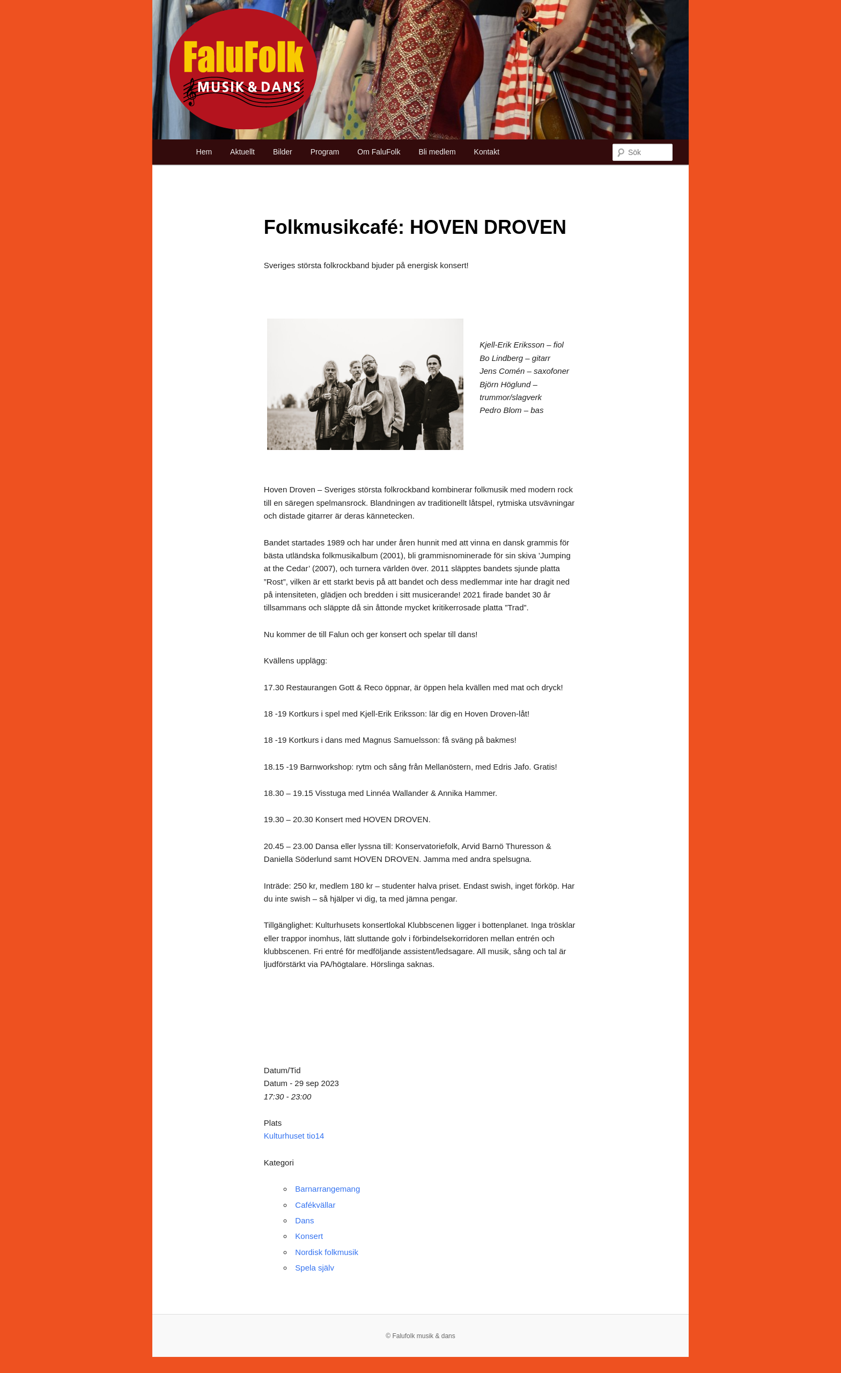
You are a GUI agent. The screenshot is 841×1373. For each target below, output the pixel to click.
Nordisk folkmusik (326, 1252)
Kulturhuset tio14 (294, 1135)
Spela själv (314, 1267)
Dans (304, 1220)
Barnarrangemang (327, 1188)
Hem (204, 151)
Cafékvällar (315, 1204)
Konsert (309, 1236)
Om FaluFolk (378, 151)
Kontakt (486, 151)
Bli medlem (436, 151)
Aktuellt (242, 151)
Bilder (282, 151)
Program (325, 151)
